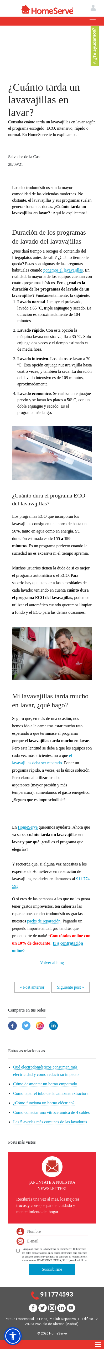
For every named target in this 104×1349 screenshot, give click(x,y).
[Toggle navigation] (92, 21)
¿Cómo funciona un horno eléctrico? (44, 1103)
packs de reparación (43, 921)
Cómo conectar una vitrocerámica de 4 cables (51, 1112)
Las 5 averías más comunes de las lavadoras (50, 1122)
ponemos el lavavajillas (63, 270)
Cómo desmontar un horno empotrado (45, 1084)
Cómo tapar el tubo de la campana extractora (51, 1093)
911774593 (56, 1294)
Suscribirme (52, 1269)
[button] (12, 1336)
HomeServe (28, 827)
